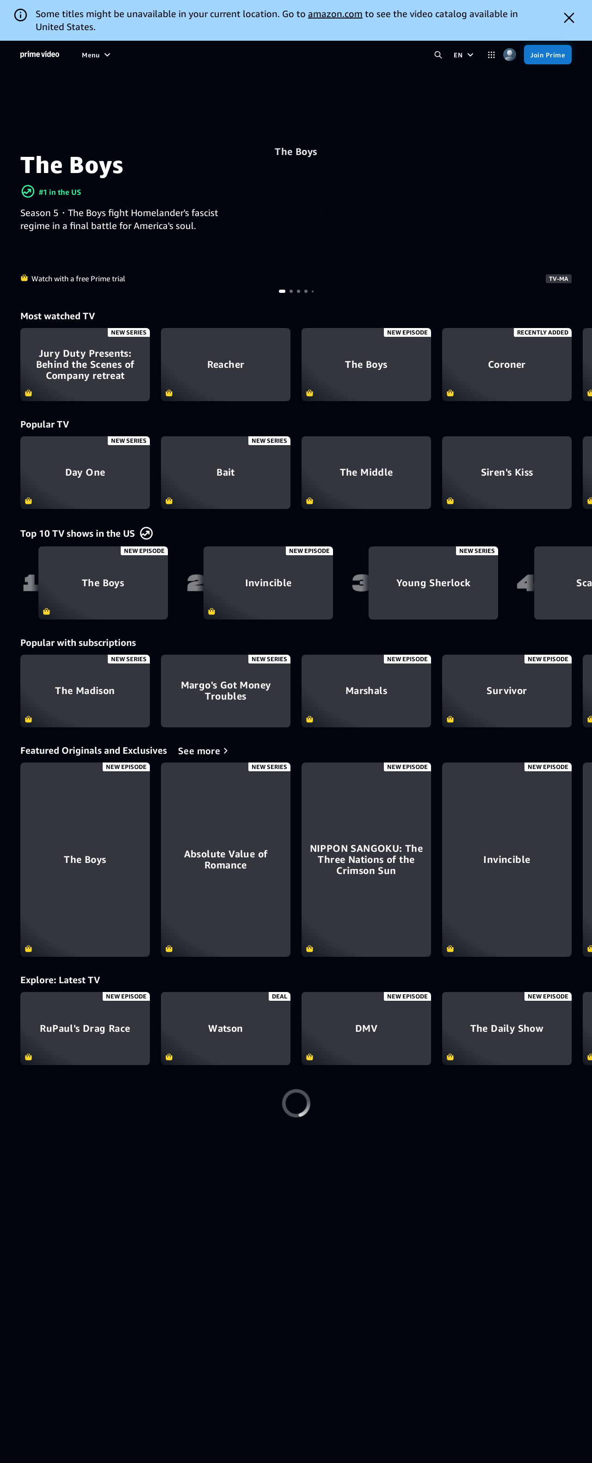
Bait (225, 472)
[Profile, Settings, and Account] (509, 54)
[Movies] (118, 54)
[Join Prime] (548, 54)
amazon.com (335, 13)
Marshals (366, 691)
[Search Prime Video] (438, 54)
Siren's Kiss (507, 472)
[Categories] (491, 54)
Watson (225, 1028)
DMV (366, 1028)
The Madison (85, 691)
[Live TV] (263, 54)
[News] (230, 54)
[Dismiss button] (569, 18)
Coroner (507, 364)
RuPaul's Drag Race (85, 1028)
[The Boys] (85, 859)
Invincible (268, 583)
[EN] (464, 54)
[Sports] (197, 54)
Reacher (225, 364)
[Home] (39, 54)
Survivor (507, 691)
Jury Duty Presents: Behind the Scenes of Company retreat (85, 364)
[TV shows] (158, 54)
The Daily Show (507, 1028)
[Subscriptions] (317, 54)
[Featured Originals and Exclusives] (204, 750)
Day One (85, 472)
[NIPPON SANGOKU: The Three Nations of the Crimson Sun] (366, 859)
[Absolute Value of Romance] (225, 859)
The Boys (296, 152)
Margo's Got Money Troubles (225, 691)
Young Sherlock (433, 583)
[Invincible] (507, 859)
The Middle (366, 472)
